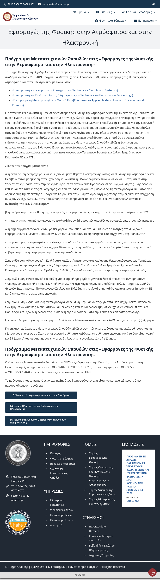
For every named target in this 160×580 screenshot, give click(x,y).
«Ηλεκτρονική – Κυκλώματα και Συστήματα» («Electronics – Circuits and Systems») (65, 90)
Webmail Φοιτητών (61, 510)
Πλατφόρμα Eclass (61, 515)
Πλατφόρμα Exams (61, 520)
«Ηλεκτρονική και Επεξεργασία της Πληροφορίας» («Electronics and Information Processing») (72, 95)
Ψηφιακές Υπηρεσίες (101, 555)
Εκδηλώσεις (132, 500)
